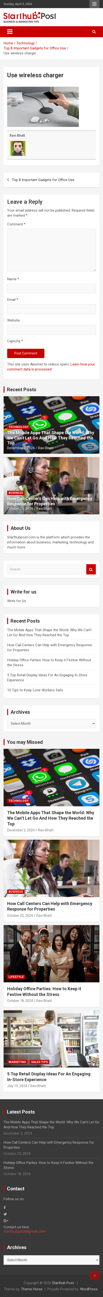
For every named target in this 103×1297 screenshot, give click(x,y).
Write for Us (16, 601)
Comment (16, 224)
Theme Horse (32, 1289)
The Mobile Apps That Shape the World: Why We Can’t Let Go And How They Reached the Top (50, 437)
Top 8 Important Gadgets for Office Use (43, 180)
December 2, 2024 (21, 448)
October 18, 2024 (20, 1001)
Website (13, 320)
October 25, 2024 (20, 508)
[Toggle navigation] (10, 31)
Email (12, 299)
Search (91, 569)
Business (16, 493)
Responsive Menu (94, 4)
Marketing (17, 1062)
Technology (19, 427)
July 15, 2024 (17, 1086)
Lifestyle (16, 977)
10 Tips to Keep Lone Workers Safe (35, 690)
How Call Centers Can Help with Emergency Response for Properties (49, 501)
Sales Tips (39, 1062)
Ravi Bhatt (17, 135)
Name (13, 279)
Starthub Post (63, 1283)
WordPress (89, 1289)
